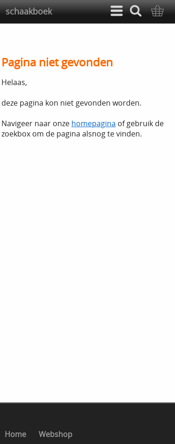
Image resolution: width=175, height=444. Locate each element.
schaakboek (29, 11)
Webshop (55, 434)
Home (15, 434)
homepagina (93, 123)
